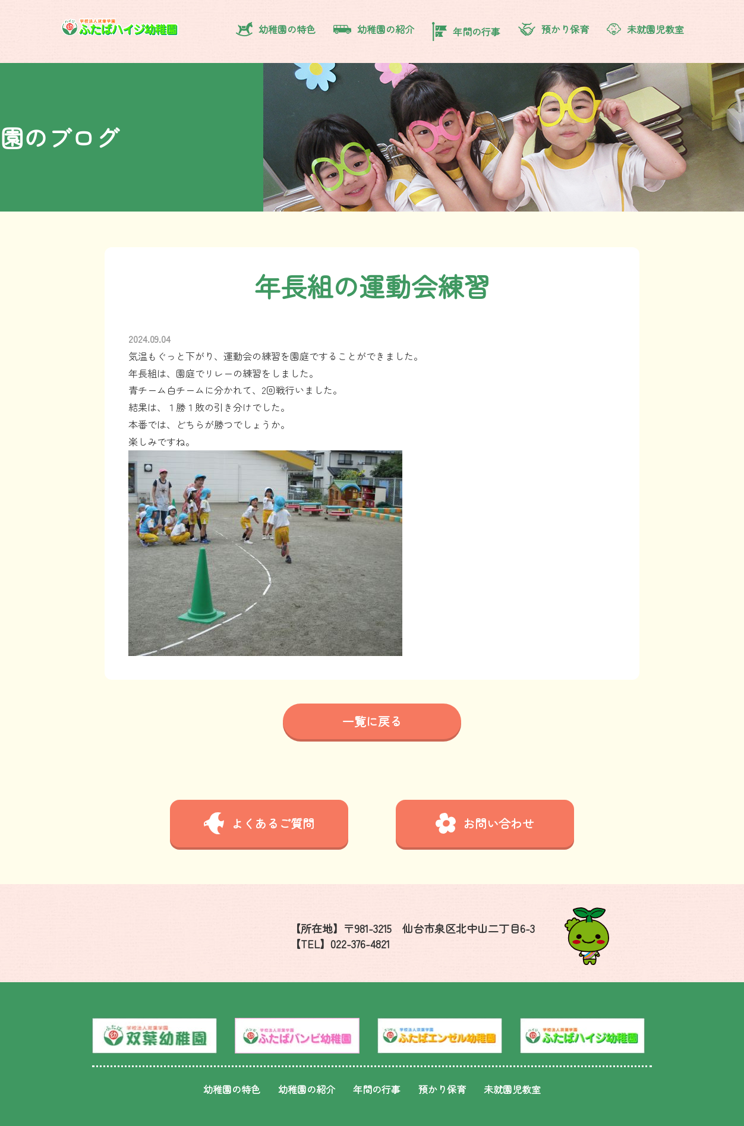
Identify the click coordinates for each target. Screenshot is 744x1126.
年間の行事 (466, 31)
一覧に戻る (372, 721)
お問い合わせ (485, 823)
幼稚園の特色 (276, 29)
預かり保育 (553, 29)
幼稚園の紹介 (373, 29)
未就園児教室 (645, 29)
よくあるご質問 (259, 823)
